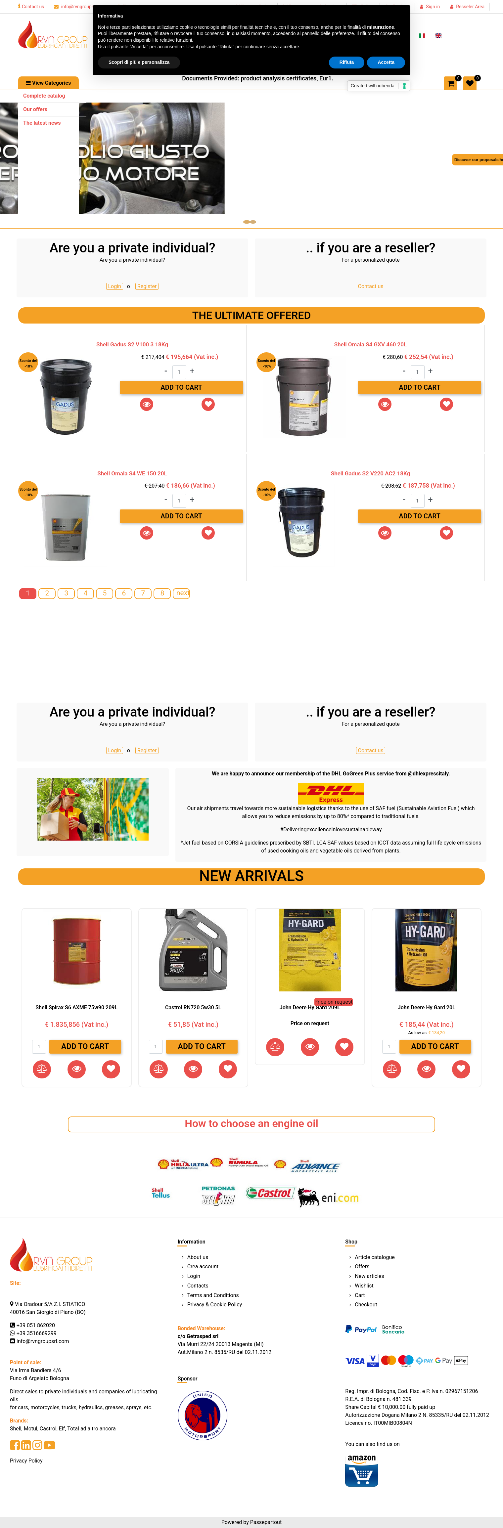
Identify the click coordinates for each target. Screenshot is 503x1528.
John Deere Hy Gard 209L (310, 1007)
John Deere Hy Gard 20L (426, 1007)
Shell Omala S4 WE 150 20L (132, 473)
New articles (369, 1276)
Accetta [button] (386, 62)
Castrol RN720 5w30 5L (193, 1007)
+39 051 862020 (36, 1325)
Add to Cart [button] (181, 387)
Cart (360, 1295)
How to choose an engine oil (251, 1123)
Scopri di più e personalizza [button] (139, 62)
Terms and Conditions (213, 1295)
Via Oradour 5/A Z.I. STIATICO (50, 1304)
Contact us (31, 6)
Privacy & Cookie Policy (214, 1304)
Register (147, 286)
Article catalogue (374, 1257)
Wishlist (364, 1286)
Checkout (366, 1304)
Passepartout (266, 1522)
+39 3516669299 (37, 1333)
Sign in (433, 6)
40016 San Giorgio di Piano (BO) (48, 1312)
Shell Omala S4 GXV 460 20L (370, 344)
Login (114, 286)
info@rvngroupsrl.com (80, 6)
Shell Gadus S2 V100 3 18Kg (132, 344)
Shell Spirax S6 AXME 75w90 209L (76, 1007)
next (183, 593)
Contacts (197, 1286)
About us (197, 1257)
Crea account (202, 1266)
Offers (362, 1266)
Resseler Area (470, 6)
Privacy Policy (26, 1461)
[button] (48, 83)
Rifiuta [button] (347, 62)
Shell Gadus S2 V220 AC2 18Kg (370, 473)
